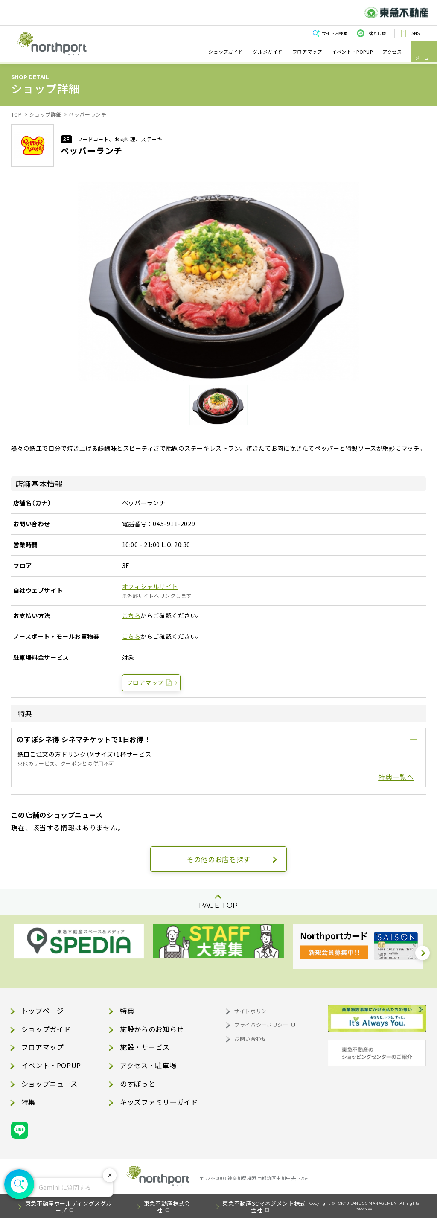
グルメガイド (268, 51)
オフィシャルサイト (150, 586)
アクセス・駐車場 (148, 1065)
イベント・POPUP (352, 51)
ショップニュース (49, 1083)
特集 (28, 1102)
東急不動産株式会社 (167, 1206)
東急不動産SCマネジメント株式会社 (264, 1206)
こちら (131, 615)
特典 (127, 1010)
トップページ (42, 1010)
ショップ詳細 (45, 114)
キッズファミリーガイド (159, 1102)
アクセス (392, 51)
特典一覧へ (396, 777)
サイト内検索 (334, 33)
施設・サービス (144, 1047)
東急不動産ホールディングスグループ (68, 1206)
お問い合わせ (250, 1038)
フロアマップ (307, 51)
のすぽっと (137, 1083)
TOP (16, 114)
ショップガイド (225, 51)
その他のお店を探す (218, 859)
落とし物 (377, 33)
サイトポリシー (253, 1010)
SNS (415, 33)
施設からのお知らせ (152, 1029)
